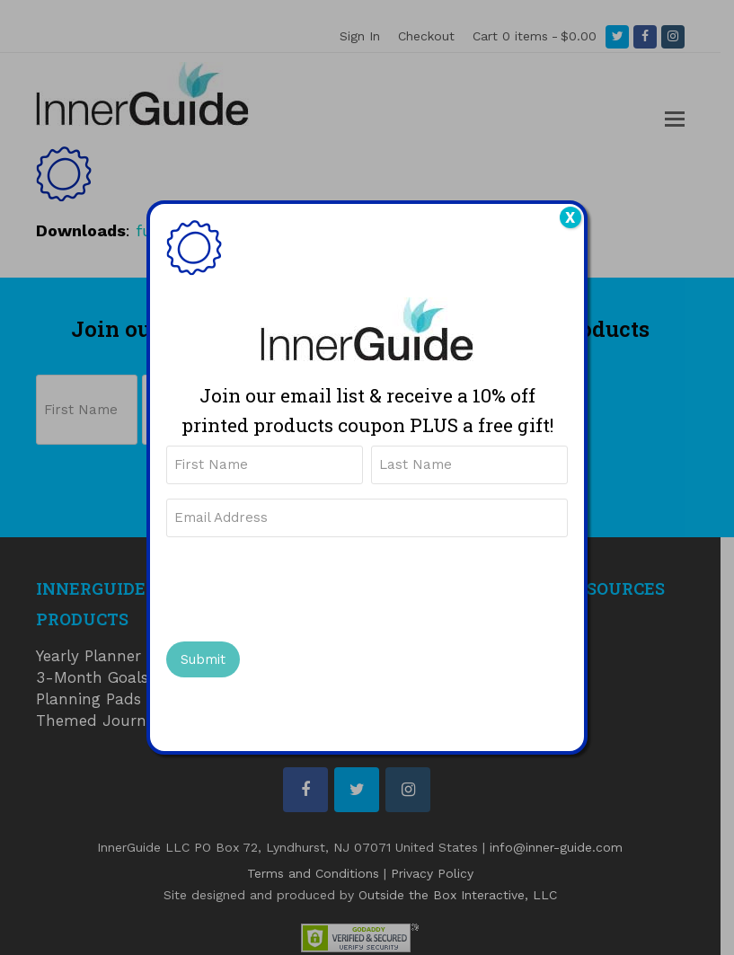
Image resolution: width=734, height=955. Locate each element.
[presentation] (302, 587)
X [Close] (570, 217)
